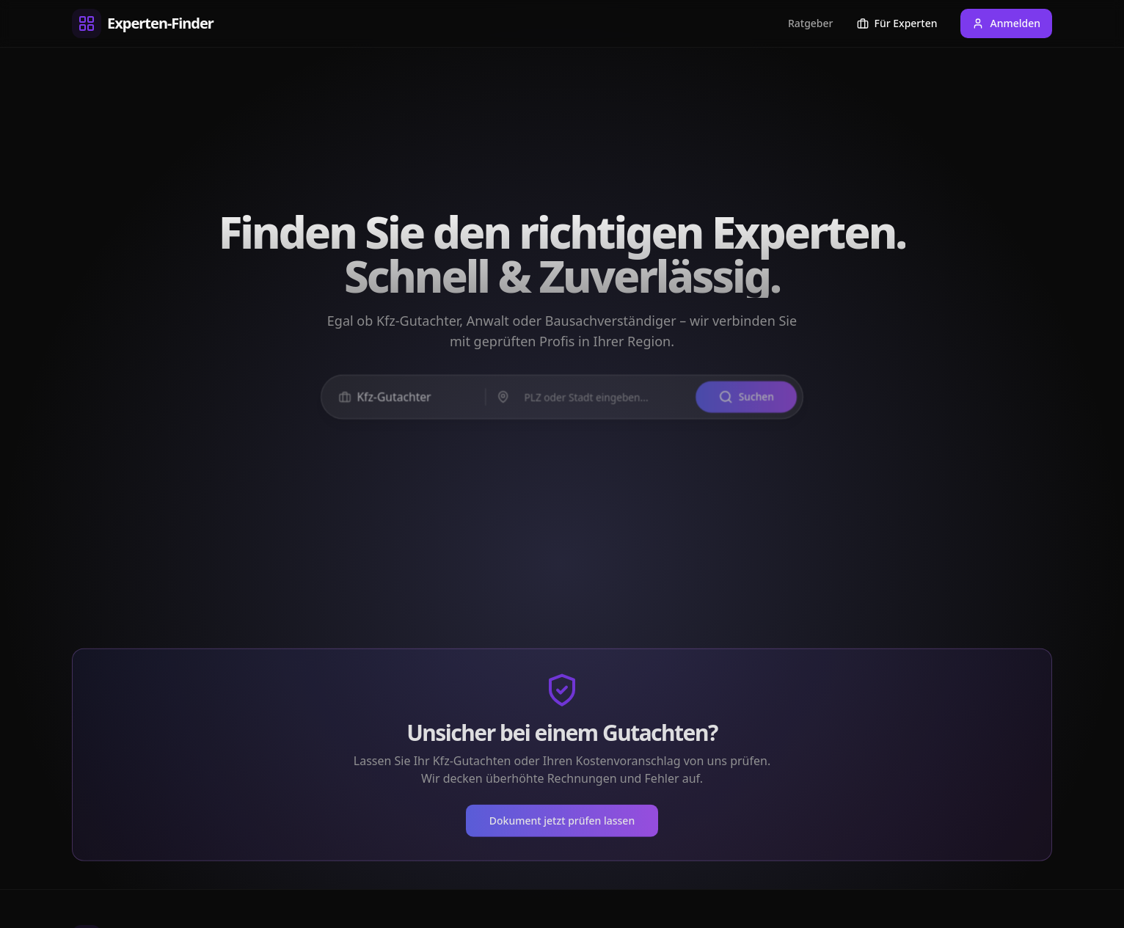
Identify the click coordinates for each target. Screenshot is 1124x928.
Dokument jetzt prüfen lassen (562, 825)
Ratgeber (810, 23)
